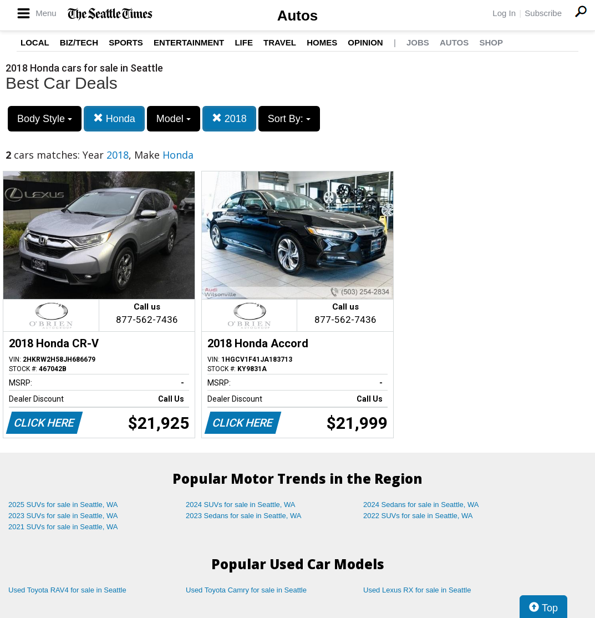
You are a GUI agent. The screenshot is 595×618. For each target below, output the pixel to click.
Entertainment (189, 42)
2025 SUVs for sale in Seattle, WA (63, 504)
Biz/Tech (79, 42)
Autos (297, 15)
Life (244, 42)
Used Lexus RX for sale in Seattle (417, 590)
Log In (504, 13)
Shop (491, 42)
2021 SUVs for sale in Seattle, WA (63, 527)
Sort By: (289, 118)
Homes (322, 42)
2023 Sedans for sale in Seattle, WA (243, 515)
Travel (279, 42)
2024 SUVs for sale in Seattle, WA (241, 504)
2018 (229, 118)
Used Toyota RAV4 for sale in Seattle (67, 590)
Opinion (365, 42)
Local (35, 42)
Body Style (44, 118)
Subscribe (543, 13)
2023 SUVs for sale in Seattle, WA (63, 515)
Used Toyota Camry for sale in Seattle (246, 590)
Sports (126, 42)
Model (173, 118)
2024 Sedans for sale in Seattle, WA (421, 504)
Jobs (417, 42)
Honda (114, 118)
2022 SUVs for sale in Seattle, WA (418, 515)
